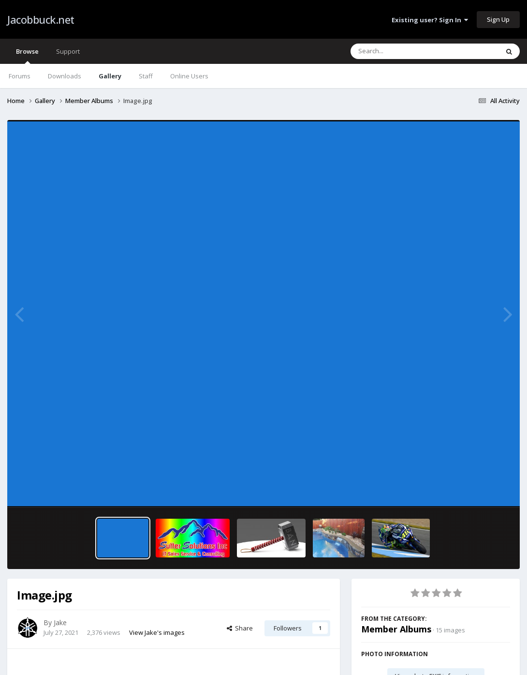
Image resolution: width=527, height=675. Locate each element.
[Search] (399, 51)
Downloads (64, 76)
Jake (60, 622)
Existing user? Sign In (430, 19)
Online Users (189, 76)
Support (68, 51)
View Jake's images (157, 632)
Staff (146, 76)
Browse (27, 55)
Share (240, 628)
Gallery (110, 76)
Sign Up (498, 19)
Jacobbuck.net (40, 19)
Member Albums (396, 629)
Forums (19, 76)
